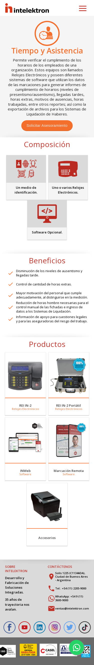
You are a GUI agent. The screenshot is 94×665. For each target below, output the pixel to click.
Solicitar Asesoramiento (47, 125)
